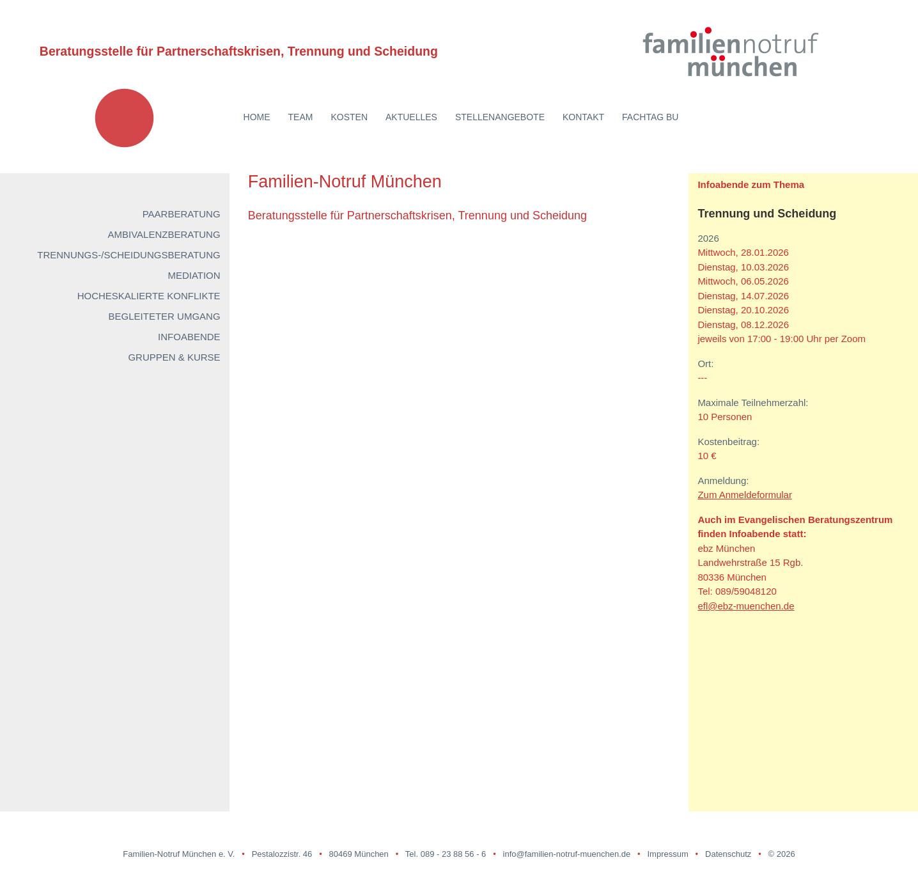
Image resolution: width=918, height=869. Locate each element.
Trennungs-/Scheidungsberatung (128, 254)
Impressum (667, 854)
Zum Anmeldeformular (744, 494)
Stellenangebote (500, 117)
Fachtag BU (650, 117)
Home (257, 117)
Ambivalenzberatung (163, 234)
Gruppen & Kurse (174, 357)
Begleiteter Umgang (165, 316)
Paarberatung (182, 213)
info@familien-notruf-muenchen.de (567, 854)
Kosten (349, 117)
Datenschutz (728, 854)
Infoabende (189, 336)
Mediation (193, 275)
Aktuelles (411, 117)
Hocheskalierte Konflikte (149, 295)
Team (300, 117)
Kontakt (583, 117)
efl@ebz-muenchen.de (745, 605)
